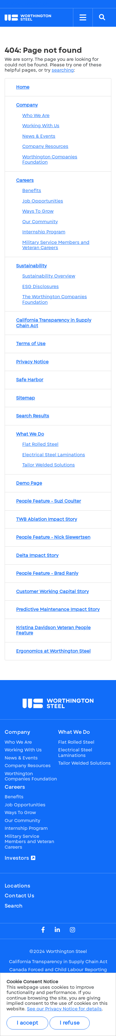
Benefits (31, 190)
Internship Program (43, 232)
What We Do (74, 732)
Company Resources (45, 146)
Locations (18, 886)
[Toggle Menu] (83, 17)
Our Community (40, 222)
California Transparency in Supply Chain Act (58, 962)
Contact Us (19, 896)
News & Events (38, 136)
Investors (17, 858)
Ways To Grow (38, 211)
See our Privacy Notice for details (64, 1009)
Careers (15, 787)
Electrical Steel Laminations (53, 455)
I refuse (69, 1022)
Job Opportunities (42, 201)
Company (17, 732)
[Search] (102, 17)
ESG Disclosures (40, 286)
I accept (27, 1022)
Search (14, 906)
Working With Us (40, 126)
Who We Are (35, 115)
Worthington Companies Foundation (49, 159)
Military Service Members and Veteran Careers (55, 245)
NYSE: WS (27, 4)
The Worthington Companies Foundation (54, 299)
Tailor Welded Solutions (48, 465)
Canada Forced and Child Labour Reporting (58, 970)
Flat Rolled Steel (40, 444)
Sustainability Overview (48, 276)
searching (63, 70)
